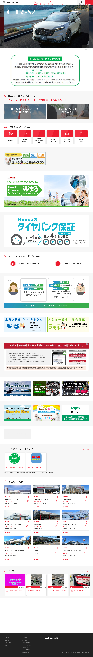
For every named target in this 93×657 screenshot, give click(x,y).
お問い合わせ (89, 4)
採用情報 (81, 4)
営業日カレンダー (28, 510)
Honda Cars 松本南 (14, 2)
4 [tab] (86, 49)
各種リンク (25, 647)
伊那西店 (66, 509)
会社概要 (25, 640)
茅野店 (36, 582)
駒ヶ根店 (8, 509)
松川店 (65, 582)
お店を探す (36, 4)
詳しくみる (8, 520)
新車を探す (44, 4)
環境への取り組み (27, 642)
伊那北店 (37, 545)
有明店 (36, 509)
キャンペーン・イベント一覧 (80, 451)
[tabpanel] (46, 26)
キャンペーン (61, 4)
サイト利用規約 (26, 649)
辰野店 (7, 582)
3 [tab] (85, 49)
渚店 (64, 545)
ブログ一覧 (85, 605)
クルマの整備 (52, 4)
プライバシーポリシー (28, 645)
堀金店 (7, 545)
